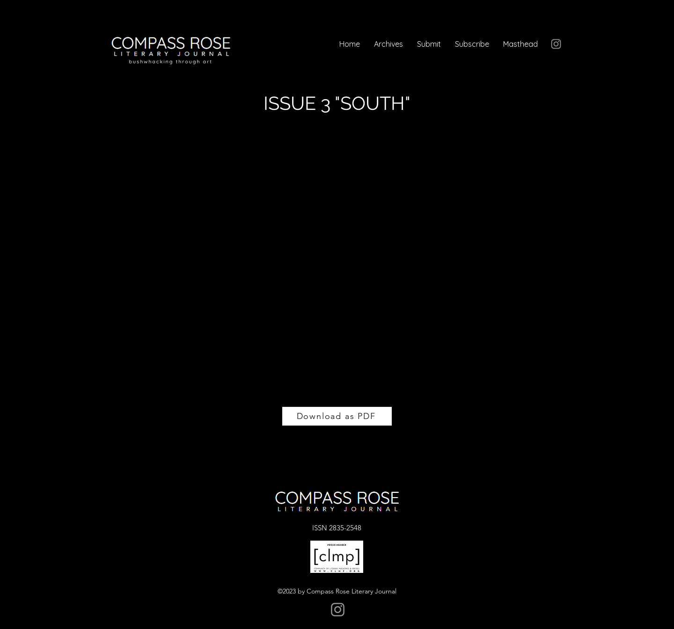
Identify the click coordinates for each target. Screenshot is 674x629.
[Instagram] (556, 44)
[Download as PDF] (337, 416)
